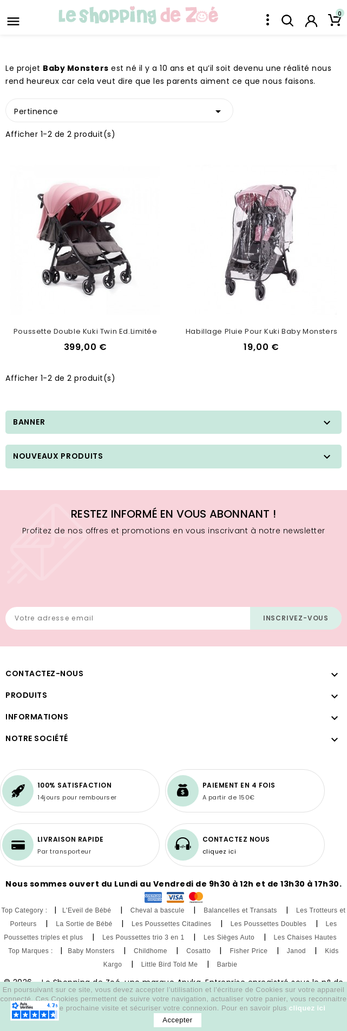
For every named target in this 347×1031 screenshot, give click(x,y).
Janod (297, 951)
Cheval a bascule (158, 910)
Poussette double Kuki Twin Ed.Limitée (86, 331)
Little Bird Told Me (170, 964)
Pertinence (119, 109)
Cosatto (199, 951)
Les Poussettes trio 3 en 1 (144, 937)
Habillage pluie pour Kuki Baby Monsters (262, 331)
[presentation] (87, 569)
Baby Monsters (92, 951)
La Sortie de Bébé (85, 924)
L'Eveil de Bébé (87, 910)
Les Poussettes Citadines (172, 924)
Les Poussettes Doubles (270, 924)
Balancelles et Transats (241, 910)
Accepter (177, 1020)
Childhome (151, 951)
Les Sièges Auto (230, 937)
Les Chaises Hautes (306, 937)
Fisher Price (250, 951)
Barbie (228, 964)
